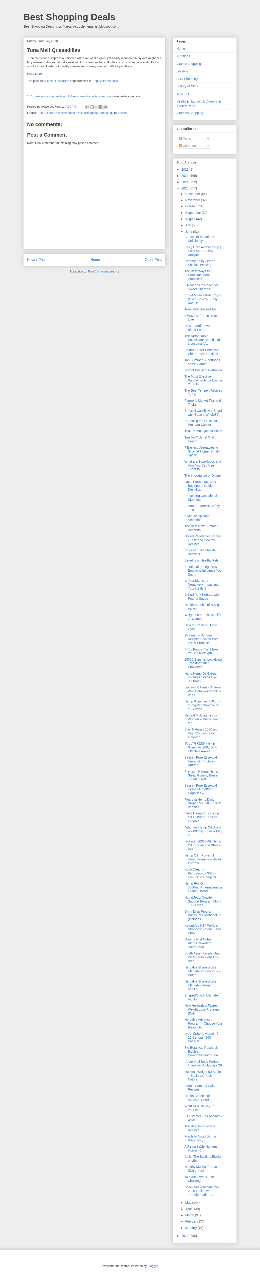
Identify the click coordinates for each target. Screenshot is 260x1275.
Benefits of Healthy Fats (201, 560)
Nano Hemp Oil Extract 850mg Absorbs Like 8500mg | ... (200, 677)
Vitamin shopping (188, 64)
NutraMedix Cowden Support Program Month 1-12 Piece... (203, 901)
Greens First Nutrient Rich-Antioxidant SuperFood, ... (199, 943)
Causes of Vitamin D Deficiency (199, 239)
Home (95, 260)
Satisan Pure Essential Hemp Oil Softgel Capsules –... (200, 789)
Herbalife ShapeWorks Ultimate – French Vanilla (200, 985)
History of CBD (187, 86)
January (191, 1228)
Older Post (153, 260)
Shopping (105, 113)
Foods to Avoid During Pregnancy (200, 1138)
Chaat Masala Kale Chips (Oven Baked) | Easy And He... (202, 299)
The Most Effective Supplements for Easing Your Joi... (203, 380)
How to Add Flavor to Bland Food (199, 328)
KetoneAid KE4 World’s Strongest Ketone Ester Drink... (202, 929)
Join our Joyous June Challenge (199, 1179)
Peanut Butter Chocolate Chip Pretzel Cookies (202, 352)
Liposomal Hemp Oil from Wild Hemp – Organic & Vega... (202, 691)
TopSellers (120, 113)
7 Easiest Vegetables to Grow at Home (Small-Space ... (202, 451)
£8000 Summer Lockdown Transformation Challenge (203, 663)
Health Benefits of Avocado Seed (197, 1098)
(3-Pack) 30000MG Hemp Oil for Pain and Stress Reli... (202, 845)
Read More (34, 73)
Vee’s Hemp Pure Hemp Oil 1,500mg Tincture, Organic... (201, 817)
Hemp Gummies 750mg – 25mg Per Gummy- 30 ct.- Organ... (202, 705)
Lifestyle (182, 71)
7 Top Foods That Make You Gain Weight (201, 651)
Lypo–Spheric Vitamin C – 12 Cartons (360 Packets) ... (202, 1037)
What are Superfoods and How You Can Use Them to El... (202, 465)
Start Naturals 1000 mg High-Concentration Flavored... (201, 733)
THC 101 (182, 94)
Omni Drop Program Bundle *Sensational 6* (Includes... (202, 915)
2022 (185, 176)
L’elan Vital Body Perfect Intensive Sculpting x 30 (203, 1063)
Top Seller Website (105, 81)
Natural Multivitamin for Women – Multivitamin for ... (201, 719)
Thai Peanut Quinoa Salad (203, 431)
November (193, 200)
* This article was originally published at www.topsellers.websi (67, 96)
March (190, 1215)
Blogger (152, 1266)
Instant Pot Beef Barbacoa (203, 370)
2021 (185, 182)
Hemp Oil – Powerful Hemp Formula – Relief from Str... (202, 859)
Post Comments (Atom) (103, 271)
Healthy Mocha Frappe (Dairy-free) (200, 1168)
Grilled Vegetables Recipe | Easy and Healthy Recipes (202, 540)
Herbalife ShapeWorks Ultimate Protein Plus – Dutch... (202, 971)
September (193, 213)
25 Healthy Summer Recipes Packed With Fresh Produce (201, 639)
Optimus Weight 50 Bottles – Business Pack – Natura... (203, 1075)
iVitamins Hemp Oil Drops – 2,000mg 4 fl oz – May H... (203, 831)
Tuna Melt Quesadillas (54, 81)
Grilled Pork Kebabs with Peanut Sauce (202, 596)
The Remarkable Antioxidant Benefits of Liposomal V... (202, 340)
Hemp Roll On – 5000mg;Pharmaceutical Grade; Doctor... (203, 887)
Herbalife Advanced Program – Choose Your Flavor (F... (203, 1023)
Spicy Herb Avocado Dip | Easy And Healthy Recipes (202, 251)
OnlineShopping (87, 113)
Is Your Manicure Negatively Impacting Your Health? (201, 584)
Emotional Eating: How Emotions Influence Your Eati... (203, 570)
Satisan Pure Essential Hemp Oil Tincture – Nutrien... (200, 761)
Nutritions (183, 56)
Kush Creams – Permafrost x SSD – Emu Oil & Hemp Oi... (201, 873)
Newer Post (36, 260)
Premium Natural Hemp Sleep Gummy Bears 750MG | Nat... (201, 775)
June (189, 231)
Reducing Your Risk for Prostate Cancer (200, 423)
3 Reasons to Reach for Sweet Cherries (201, 287)
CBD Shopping (187, 79)
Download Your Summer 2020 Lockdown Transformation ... (201, 1191)
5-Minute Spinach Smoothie (196, 518)
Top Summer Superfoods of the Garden (202, 362)
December (193, 194)
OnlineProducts (64, 113)
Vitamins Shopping (189, 113)
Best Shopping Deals (69, 17)
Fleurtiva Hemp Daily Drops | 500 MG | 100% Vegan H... (202, 803)
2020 (185, 188)
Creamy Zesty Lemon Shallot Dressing (199, 263)
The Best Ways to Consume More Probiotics (197, 275)
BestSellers (45, 113)
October (191, 206)
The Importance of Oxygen (203, 475)
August (190, 219)
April (188, 1209)
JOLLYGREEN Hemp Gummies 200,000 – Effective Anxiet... (200, 747)
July (188, 225)
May (188, 1202)
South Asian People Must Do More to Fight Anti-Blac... (202, 957)
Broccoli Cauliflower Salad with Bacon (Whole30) (203, 412)
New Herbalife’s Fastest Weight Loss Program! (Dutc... (202, 1009)
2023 (185, 169)
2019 (185, 1236)
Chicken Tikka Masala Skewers (200, 552)
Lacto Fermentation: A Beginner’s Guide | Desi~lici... (200, 485)
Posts (185, 138)
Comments (188, 146)
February (192, 1221)
